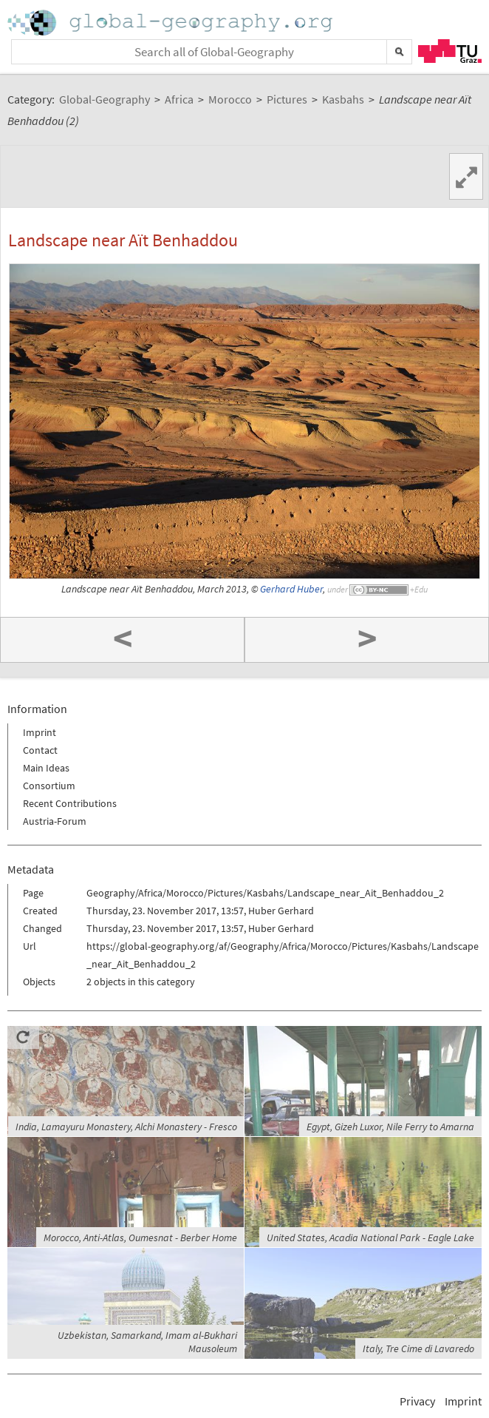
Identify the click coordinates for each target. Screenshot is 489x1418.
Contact (40, 750)
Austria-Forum (54, 821)
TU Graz (450, 51)
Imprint (39, 732)
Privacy (417, 1401)
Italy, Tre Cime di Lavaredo (418, 1348)
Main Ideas (46, 767)
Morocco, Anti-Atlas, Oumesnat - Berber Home (140, 1237)
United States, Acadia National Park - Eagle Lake (370, 1237)
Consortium (49, 785)
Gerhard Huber (291, 589)
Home (171, 23)
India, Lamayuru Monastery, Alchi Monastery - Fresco (126, 1126)
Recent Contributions (70, 803)
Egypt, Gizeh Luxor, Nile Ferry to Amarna (390, 1126)
